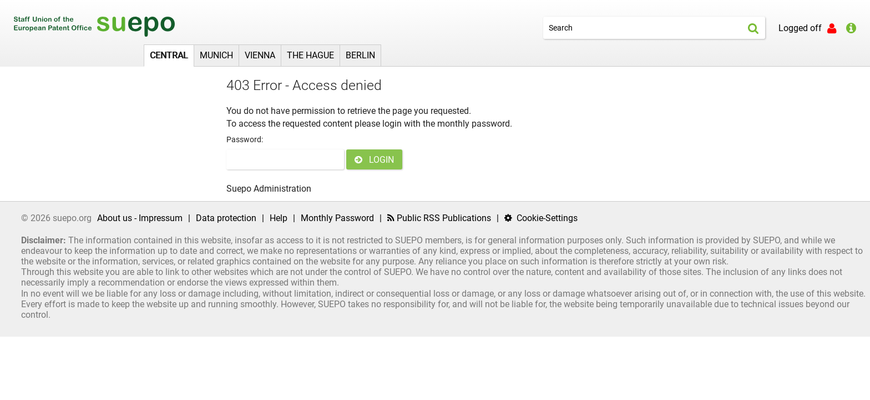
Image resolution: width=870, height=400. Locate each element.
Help (278, 218)
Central (169, 55)
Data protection (226, 218)
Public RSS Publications (439, 218)
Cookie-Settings (541, 218)
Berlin (360, 55)
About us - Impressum (140, 218)
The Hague (310, 55)
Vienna (260, 55)
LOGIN (374, 159)
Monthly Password (337, 218)
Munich (216, 55)
